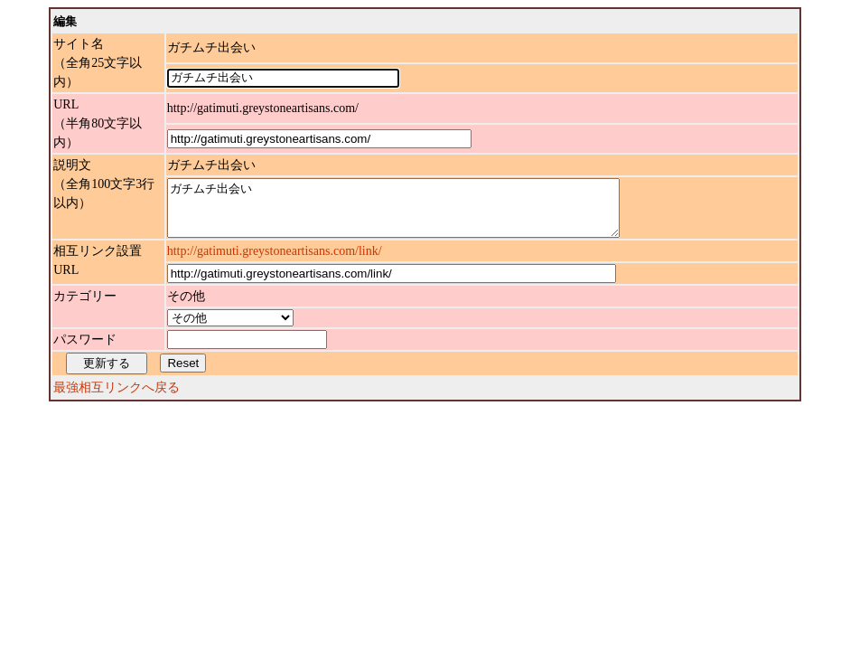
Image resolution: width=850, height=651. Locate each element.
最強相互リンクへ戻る (116, 398)
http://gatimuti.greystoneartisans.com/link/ (274, 262)
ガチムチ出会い (420, 213)
